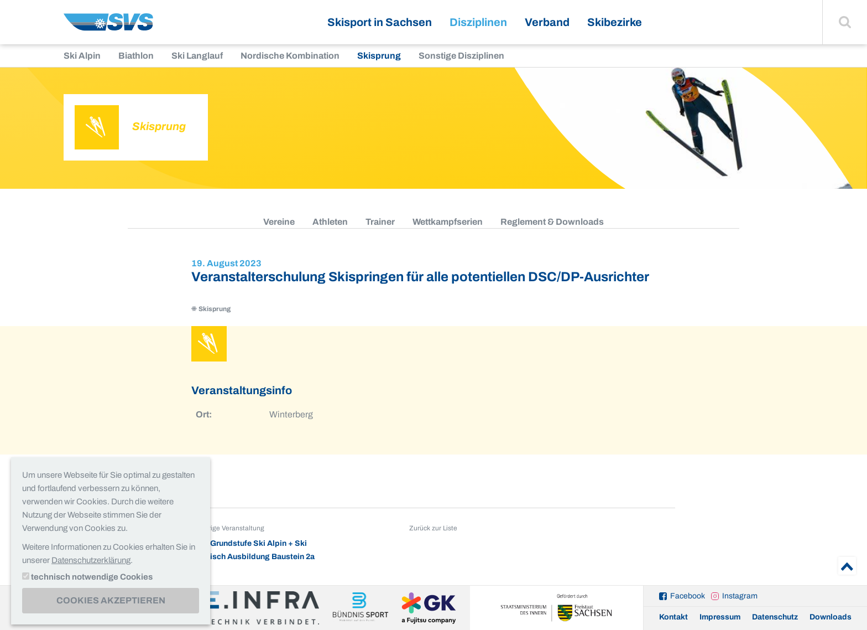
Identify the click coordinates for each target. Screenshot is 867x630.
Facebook (687, 596)
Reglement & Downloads (552, 221)
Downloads (830, 617)
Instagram (740, 596)
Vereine (279, 221)
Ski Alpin (82, 55)
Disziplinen (478, 22)
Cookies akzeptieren (110, 600)
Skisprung (379, 55)
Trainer (380, 221)
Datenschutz (775, 617)
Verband (547, 22)
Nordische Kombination (290, 55)
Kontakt (673, 617)
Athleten (330, 221)
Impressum (719, 617)
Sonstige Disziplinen (461, 55)
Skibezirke (614, 22)
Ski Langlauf (197, 55)
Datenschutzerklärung (90, 560)
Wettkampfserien (447, 221)
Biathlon (136, 55)
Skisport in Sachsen (379, 22)
